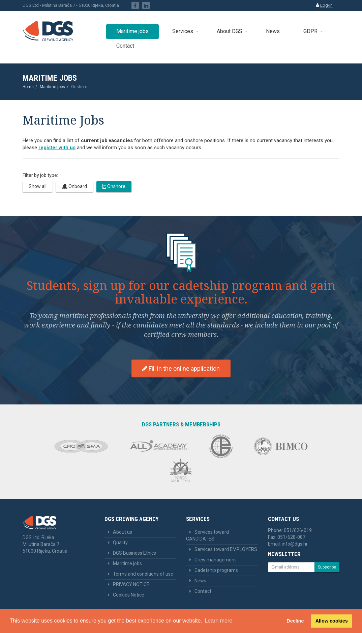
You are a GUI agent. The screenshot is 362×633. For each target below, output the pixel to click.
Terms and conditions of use (143, 574)
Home (28, 86)
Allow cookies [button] (331, 621)
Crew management (215, 559)
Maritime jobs (132, 31)
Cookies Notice (128, 595)
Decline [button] (295, 621)
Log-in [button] (326, 5)
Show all (38, 186)
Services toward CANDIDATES (207, 535)
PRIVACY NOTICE (131, 584)
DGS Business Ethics (134, 553)
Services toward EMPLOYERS (225, 549)
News (273, 31)
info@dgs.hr (295, 544)
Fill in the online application (181, 368)
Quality (120, 542)
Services (182, 31)
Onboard (74, 186)
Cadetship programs (216, 570)
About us (122, 532)
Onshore (113, 186)
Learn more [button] (218, 621)
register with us (57, 147)
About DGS (229, 31)
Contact (125, 46)
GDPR (310, 31)
